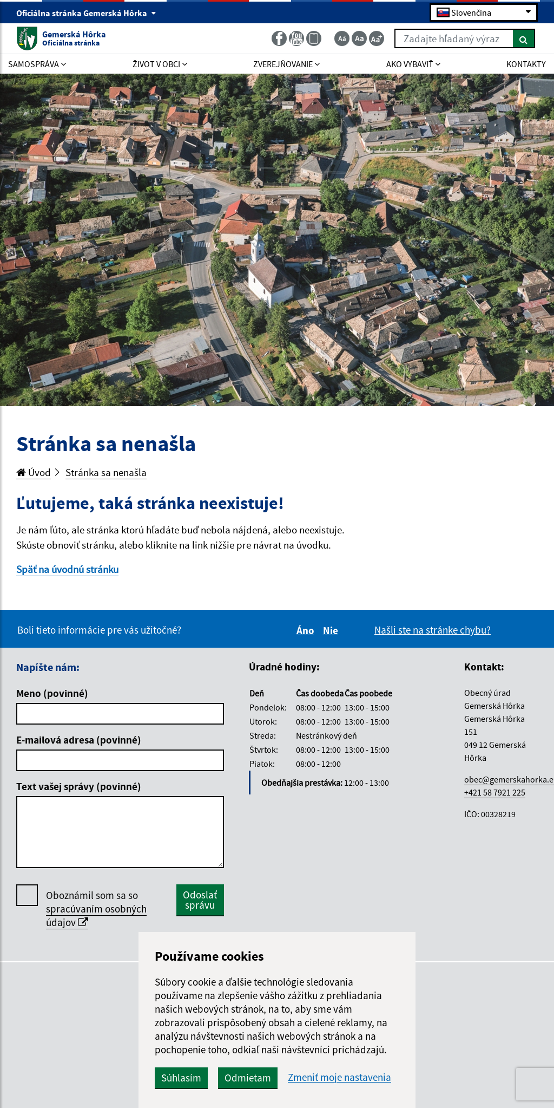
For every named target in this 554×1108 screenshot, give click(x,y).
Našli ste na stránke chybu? (432, 629)
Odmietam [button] (248, 1077)
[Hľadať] (524, 38)
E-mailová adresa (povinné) (78, 739)
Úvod (33, 472)
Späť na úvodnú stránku (67, 569)
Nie (332, 630)
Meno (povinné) (52, 693)
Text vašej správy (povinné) (78, 786)
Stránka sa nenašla (106, 472)
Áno (307, 630)
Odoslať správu (200, 899)
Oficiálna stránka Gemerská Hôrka (86, 13)
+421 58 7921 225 (494, 792)
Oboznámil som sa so (96, 909)
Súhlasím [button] (181, 1077)
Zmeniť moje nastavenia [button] (339, 1077)
